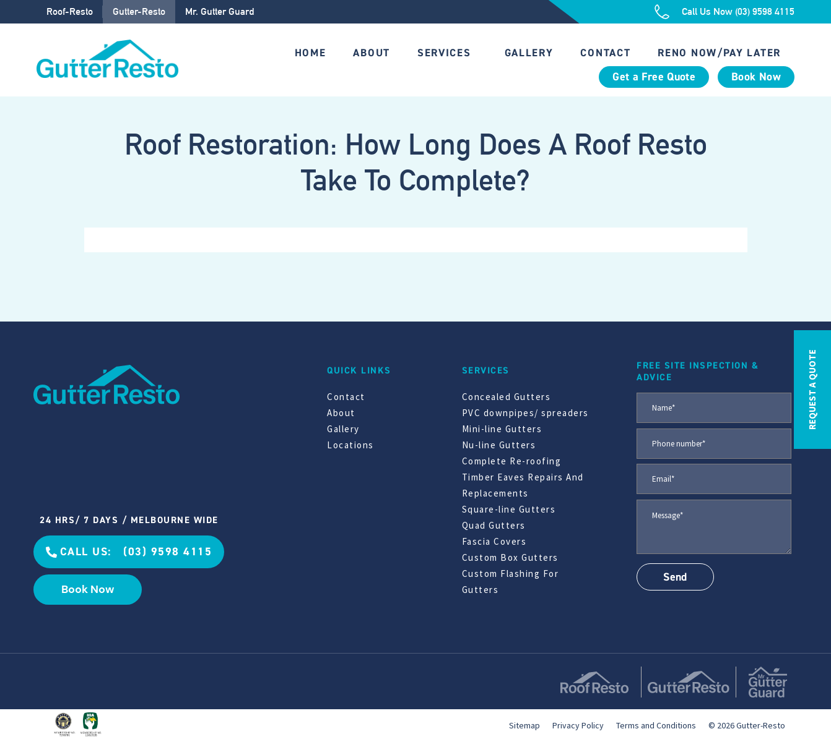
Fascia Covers (494, 541)
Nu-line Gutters (499, 445)
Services (444, 52)
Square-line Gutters (509, 509)
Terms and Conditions (656, 725)
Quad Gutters (494, 525)
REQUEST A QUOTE (812, 389)
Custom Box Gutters (510, 557)
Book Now (756, 77)
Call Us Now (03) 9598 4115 (738, 11)
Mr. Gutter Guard (219, 11)
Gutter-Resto (139, 11)
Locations (350, 445)
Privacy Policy (578, 725)
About (371, 52)
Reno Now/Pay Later (719, 52)
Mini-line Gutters (502, 429)
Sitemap (524, 725)
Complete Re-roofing (512, 461)
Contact (605, 52)
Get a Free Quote (653, 77)
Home (310, 52)
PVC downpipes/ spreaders (525, 413)
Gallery (529, 52)
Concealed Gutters (506, 397)
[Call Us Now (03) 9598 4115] (662, 11)
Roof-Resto (69, 11)
